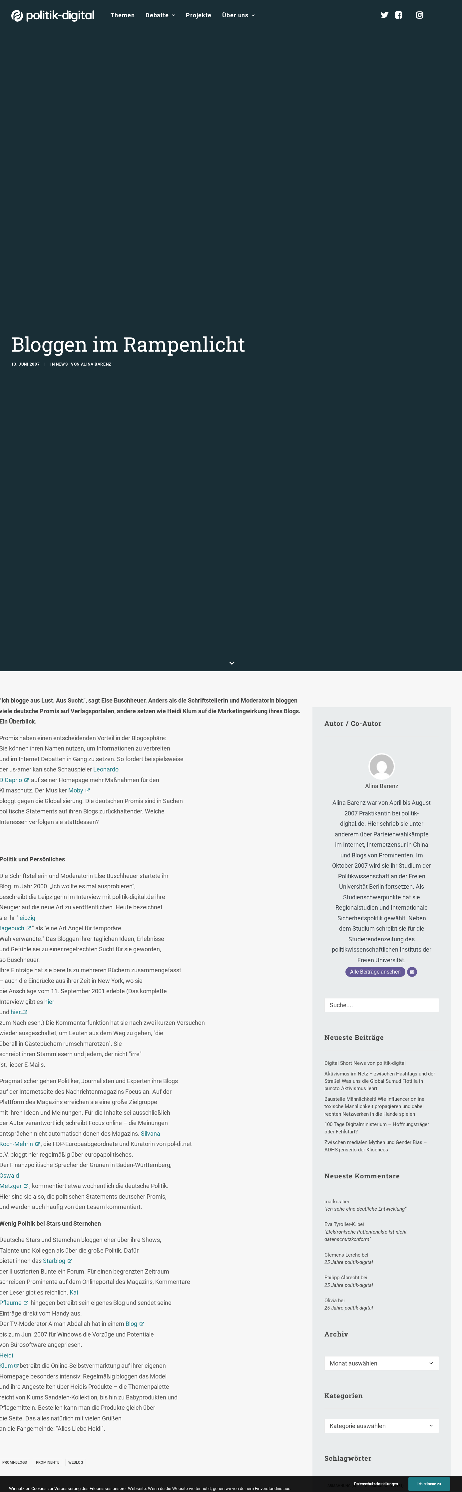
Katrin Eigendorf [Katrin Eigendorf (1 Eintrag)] (346, 1400)
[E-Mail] (412, 852)
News (62, 304)
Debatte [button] (160, 15)
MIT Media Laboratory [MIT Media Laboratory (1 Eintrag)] (399, 1400)
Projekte (199, 15)
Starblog (54, 1141)
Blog (131, 1204)
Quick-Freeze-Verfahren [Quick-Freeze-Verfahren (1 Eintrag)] (353, 1434)
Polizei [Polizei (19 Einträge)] (383, 1422)
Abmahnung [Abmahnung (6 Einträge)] (341, 1366)
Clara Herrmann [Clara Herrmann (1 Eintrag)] (346, 1377)
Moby (75, 670)
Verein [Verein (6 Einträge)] (378, 1456)
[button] (448, 15)
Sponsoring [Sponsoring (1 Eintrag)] (402, 1434)
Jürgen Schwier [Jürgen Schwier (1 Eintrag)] (379, 1388)
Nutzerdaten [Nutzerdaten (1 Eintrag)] (399, 1411)
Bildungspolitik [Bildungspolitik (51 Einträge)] (384, 1366)
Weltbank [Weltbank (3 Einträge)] (339, 1468)
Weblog (75, 1343)
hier (49, 881)
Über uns (238, 15)
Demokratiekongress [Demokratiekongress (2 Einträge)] (398, 1377)
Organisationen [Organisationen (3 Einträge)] (345, 1422)
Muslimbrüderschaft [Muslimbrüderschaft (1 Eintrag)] (351, 1411)
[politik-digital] (52, 16)
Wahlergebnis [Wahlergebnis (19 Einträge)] (413, 1456)
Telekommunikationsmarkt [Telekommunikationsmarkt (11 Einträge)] (400, 1445)
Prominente (47, 1343)
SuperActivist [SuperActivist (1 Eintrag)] (343, 1445)
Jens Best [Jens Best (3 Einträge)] (339, 1388)
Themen (123, 15)
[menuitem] (122, 15)
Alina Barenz (96, 304)
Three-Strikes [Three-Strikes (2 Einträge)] (343, 1456)
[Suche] (381, 885)
